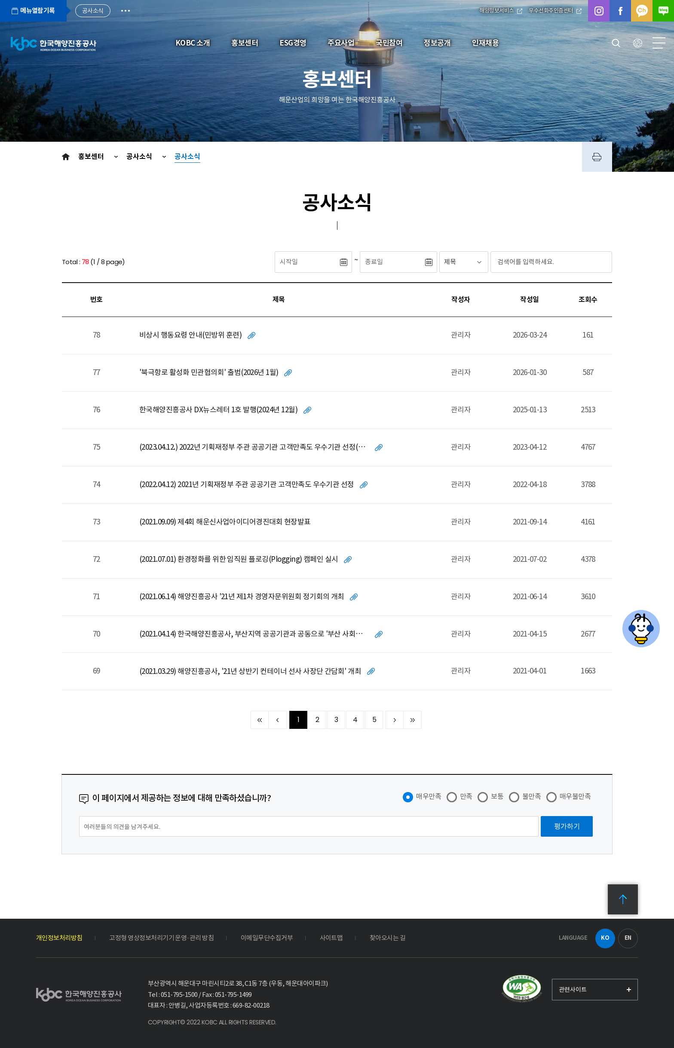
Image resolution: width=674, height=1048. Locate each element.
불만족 (531, 796)
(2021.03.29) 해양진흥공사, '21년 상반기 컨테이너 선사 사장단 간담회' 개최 (250, 671)
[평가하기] (567, 826)
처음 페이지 (260, 720)
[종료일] (392, 262)
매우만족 (428, 796)
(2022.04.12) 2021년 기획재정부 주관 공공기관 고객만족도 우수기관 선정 (246, 484)
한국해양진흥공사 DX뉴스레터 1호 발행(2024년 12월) (218, 409)
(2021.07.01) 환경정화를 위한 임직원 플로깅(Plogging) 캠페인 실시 (238, 559)
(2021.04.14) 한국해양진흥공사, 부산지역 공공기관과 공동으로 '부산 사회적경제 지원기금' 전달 (254, 634)
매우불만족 (575, 796)
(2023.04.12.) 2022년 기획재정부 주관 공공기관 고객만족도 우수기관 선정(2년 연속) (254, 447)
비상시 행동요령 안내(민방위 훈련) (190, 335)
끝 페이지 (413, 720)
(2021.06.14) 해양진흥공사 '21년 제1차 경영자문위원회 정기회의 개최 (241, 596)
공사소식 (140, 156)
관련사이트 (573, 989)
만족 (466, 796)
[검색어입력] (535, 262)
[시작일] (307, 262)
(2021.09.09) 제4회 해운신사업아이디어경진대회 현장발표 (225, 522)
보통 (497, 796)
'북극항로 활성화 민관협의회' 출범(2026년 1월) (209, 372)
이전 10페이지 (278, 720)
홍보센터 (92, 156)
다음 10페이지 (395, 720)
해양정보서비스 (500, 10)
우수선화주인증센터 (555, 10)
